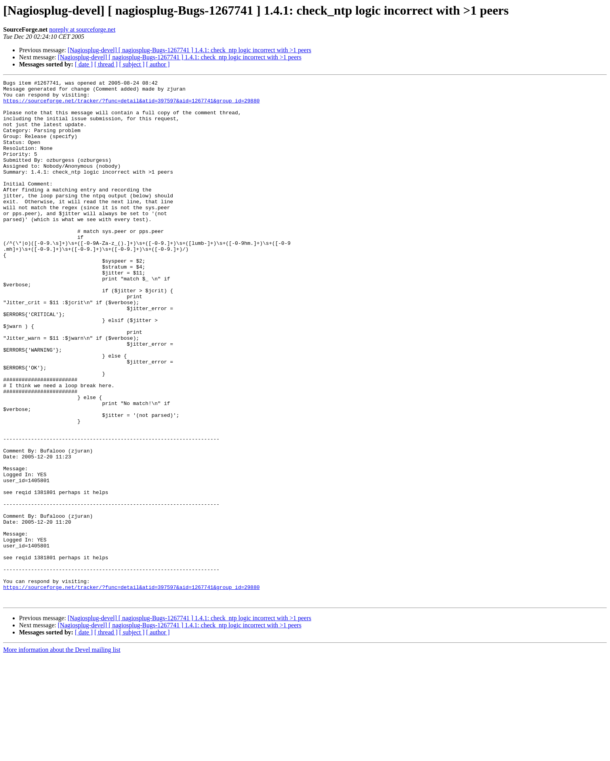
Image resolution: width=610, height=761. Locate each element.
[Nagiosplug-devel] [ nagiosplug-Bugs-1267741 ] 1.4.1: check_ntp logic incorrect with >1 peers (189, 50)
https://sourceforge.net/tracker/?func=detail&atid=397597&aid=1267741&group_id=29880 (131, 105)
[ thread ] (106, 64)
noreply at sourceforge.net (82, 29)
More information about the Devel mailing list (61, 754)
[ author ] (158, 64)
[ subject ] (132, 64)
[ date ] (84, 64)
